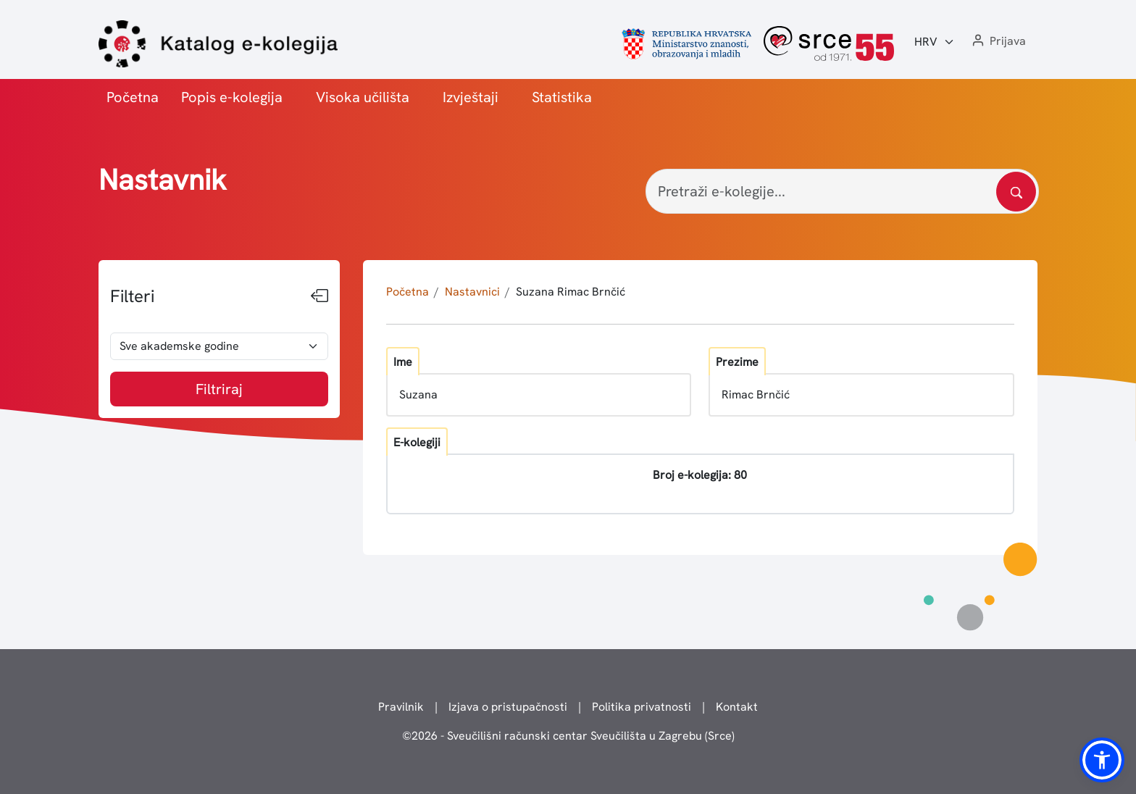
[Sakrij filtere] (319, 296)
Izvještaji (470, 97)
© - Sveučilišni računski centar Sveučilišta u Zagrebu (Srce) (568, 735)
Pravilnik (401, 706)
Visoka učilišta (362, 97)
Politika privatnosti (641, 706)
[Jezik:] (935, 42)
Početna (132, 97)
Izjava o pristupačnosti (507, 706)
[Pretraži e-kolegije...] (842, 191)
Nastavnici (472, 291)
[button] (998, 42)
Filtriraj (219, 389)
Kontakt (737, 706)
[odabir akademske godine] (219, 346)
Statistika (562, 97)
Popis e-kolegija (232, 97)
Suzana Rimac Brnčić (570, 291)
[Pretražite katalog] (1016, 192)
